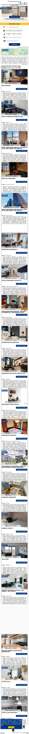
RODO (2, 725)
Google (20, 719)
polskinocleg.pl (14, 1)
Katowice (4, 71)
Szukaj (14, 44)
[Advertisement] (14, 619)
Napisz (28, 733)
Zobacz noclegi (21, 89)
